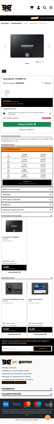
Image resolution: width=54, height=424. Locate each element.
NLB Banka (6, 205)
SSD (25, 23)
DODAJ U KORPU (27, 124)
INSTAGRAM (20, 382)
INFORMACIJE (8, 389)
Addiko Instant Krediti (11, 189)
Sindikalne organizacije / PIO (13, 210)
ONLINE (27, 182)
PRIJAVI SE (42, 348)
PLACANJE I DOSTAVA (11, 394)
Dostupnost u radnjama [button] (27, 129)
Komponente (16, 23)
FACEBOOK (8, 382)
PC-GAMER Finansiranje (11, 149)
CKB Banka (6, 194)
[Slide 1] (4, 71)
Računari (5, 23)
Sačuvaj (46, 83)
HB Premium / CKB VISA (11, 200)
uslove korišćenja (26, 352)
